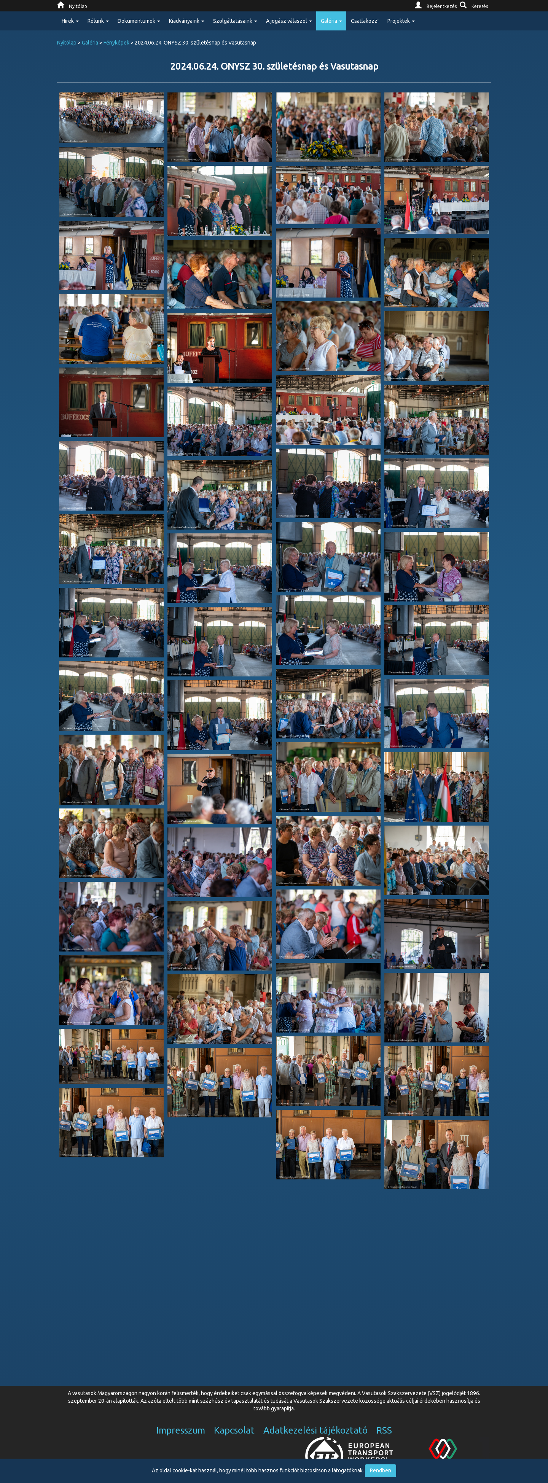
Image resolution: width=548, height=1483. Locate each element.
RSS (384, 1430)
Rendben (380, 1470)
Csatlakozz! (365, 21)
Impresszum (180, 1430)
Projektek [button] (401, 21)
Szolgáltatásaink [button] (235, 21)
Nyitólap (66, 43)
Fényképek (116, 43)
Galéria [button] (331, 21)
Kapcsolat (234, 1430)
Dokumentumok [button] (139, 21)
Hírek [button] (70, 21)
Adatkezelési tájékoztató (315, 1430)
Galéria (90, 43)
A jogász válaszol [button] (289, 21)
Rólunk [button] (98, 21)
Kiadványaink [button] (186, 21)
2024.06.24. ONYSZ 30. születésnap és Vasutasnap (274, 66)
